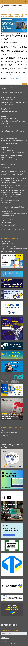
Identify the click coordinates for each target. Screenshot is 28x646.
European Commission (6, 434)
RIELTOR (3, 439)
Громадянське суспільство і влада (9, 246)
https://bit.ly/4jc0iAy (14, 78)
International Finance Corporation (9, 432)
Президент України (6, 241)
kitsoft (16, 643)
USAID (2, 430)
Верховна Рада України (7, 243)
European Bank (4, 435)
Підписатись (5, 637)
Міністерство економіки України (9, 251)
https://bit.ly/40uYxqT (6, 74)
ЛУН (2, 437)
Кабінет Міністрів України (7, 245)
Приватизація (25, 84)
